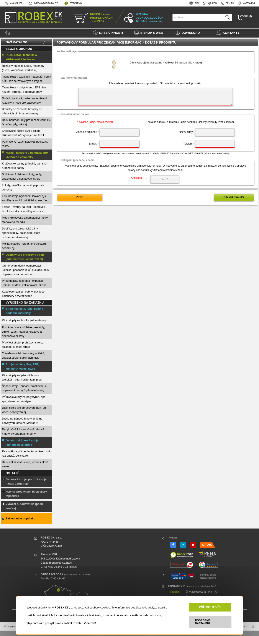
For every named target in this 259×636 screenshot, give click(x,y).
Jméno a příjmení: (87, 131)
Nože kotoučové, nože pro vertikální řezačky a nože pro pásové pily (24, 100)
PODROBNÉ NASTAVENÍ (202, 622)
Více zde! (90, 623)
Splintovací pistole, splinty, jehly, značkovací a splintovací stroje (22, 176)
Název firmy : (186, 131)
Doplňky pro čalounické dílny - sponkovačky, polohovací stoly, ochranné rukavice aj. (21, 233)
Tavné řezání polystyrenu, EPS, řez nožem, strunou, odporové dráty (24, 89)
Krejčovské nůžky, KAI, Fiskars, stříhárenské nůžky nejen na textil (23, 133)
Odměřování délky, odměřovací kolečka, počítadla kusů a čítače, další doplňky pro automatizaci (25, 270)
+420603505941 (195, 592)
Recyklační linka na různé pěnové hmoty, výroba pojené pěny (23, 431)
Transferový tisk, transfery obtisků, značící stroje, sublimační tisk (23, 355)
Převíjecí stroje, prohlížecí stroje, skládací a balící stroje (22, 344)
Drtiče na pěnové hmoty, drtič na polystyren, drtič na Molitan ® (22, 421)
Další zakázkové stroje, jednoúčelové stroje (25, 464)
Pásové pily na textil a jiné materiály (24, 320)
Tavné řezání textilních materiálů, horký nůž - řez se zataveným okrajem (26, 79)
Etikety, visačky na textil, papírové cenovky (23, 187)
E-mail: (94, 143)
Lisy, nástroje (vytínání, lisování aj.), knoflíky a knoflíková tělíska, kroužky (25, 198)
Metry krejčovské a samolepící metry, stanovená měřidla (25, 220)
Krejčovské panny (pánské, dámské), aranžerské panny (25, 165)
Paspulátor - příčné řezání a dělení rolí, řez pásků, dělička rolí (26, 453)
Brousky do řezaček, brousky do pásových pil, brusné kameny (22, 111)
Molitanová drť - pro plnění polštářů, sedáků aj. (24, 246)
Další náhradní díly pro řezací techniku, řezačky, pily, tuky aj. (26, 122)
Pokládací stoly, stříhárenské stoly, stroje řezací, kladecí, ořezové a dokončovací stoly (23, 332)
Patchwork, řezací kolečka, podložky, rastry (25, 144)
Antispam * (139, 177)
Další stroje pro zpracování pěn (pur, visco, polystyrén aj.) (25, 410)
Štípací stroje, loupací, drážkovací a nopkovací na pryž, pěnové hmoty (24, 388)
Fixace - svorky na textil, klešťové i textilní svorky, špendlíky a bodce (23, 209)
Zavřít (80, 197)
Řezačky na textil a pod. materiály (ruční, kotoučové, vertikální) (23, 68)
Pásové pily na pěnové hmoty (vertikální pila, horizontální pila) (22, 377)
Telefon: (188, 143)
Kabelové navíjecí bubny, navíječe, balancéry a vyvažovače (23, 294)
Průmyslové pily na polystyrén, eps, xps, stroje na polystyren (24, 399)
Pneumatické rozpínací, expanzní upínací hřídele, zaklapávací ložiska (24, 283)
